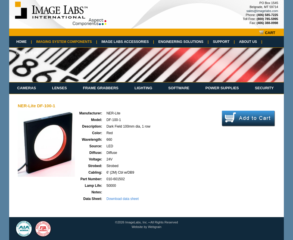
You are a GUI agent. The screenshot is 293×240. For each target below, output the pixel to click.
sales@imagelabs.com (262, 11)
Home (24, 42)
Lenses (59, 88)
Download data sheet (122, 199)
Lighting (143, 88)
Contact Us (27, 53)
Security (264, 88)
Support (224, 42)
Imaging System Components (66, 42)
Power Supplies (222, 88)
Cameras (26, 88)
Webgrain (154, 227)
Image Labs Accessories (127, 42)
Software (178, 88)
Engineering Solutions (183, 42)
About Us (250, 42)
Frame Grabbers (100, 88)
